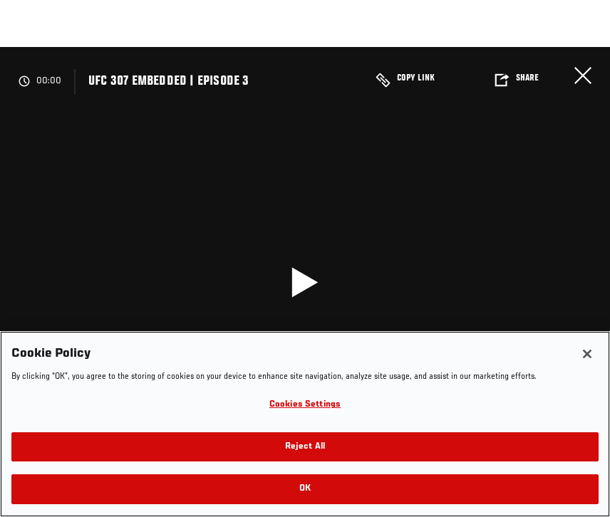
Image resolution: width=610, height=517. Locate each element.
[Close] (587, 354)
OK (305, 489)
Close (582, 75)
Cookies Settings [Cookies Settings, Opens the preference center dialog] (305, 404)
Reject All (305, 446)
